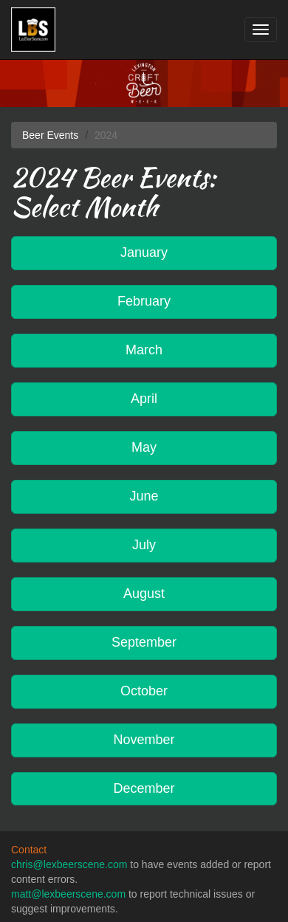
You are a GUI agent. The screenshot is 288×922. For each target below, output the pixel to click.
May (144, 447)
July (144, 544)
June (143, 496)
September (144, 642)
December (143, 788)
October (144, 691)
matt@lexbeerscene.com (68, 894)
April (144, 398)
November (143, 739)
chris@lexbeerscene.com (69, 864)
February (144, 301)
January (144, 252)
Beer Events (50, 135)
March (144, 350)
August (144, 593)
